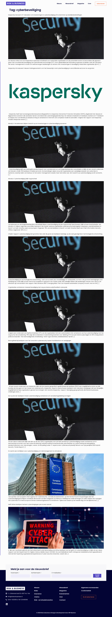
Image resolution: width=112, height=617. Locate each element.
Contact (62, 600)
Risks (36, 591)
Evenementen (64, 594)
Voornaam (15, 573)
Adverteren (101, 4)
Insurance (37, 594)
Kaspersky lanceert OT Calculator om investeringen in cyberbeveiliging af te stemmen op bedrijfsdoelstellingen (45, 15)
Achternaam (36, 573)
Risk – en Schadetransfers (43, 600)
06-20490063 (23, 600)
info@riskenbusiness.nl (15, 597)
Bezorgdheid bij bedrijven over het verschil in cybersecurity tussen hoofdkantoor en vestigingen (39, 341)
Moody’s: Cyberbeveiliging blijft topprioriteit (22, 179)
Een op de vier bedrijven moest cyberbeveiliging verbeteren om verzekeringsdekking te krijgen (39, 396)
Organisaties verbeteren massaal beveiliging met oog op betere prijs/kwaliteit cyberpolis (38, 287)
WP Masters (72, 613)
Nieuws (59, 4)
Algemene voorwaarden (90, 588)
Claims (36, 597)
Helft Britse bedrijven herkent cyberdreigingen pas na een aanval (29, 504)
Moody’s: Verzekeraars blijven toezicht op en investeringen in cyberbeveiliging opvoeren (37, 123)
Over (89, 4)
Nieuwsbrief (69, 4)
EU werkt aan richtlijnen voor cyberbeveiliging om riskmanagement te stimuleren (35, 451)
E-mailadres (57, 573)
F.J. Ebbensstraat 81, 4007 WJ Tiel (19, 593)
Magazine (80, 4)
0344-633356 (12, 600)
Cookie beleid (86, 591)
